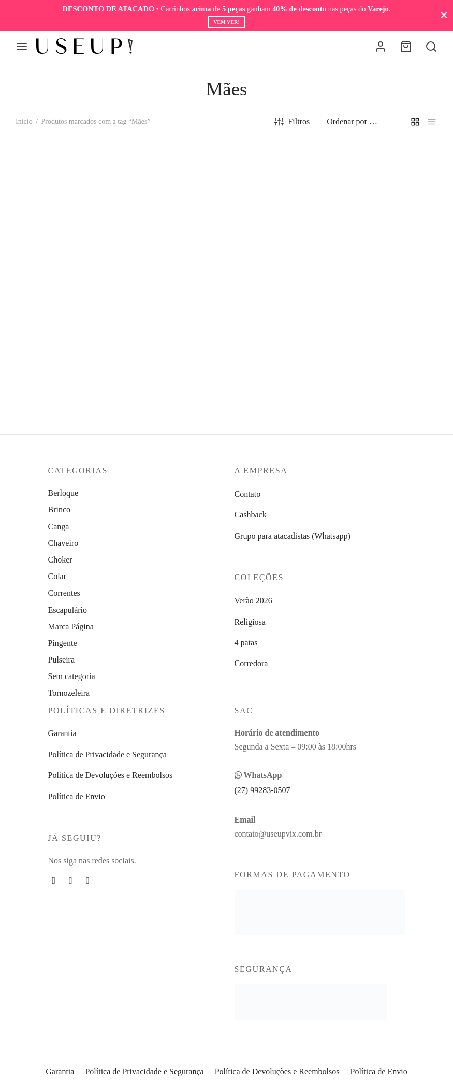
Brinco (59, 509)
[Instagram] (71, 880)
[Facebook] (54, 880)
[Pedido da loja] (358, 122)
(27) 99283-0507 (262, 790)
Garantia (62, 733)
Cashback (251, 514)
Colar (57, 576)
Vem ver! (226, 22)
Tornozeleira (69, 692)
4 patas (246, 642)
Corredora (251, 663)
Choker (60, 559)
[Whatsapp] (88, 880)
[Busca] (431, 46)
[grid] (415, 121)
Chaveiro (63, 543)
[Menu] (22, 46)
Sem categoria (71, 676)
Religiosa (250, 621)
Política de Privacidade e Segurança (107, 754)
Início (24, 121)
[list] (431, 121)
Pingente (62, 643)
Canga (58, 526)
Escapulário (67, 610)
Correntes (64, 592)
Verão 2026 (253, 600)
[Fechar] (444, 15)
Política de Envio (76, 796)
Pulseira (61, 659)
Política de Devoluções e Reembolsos (110, 775)
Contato (248, 493)
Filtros (292, 121)
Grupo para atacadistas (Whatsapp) (292, 535)
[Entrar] (380, 46)
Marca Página (71, 626)
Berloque (63, 492)
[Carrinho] (406, 46)
